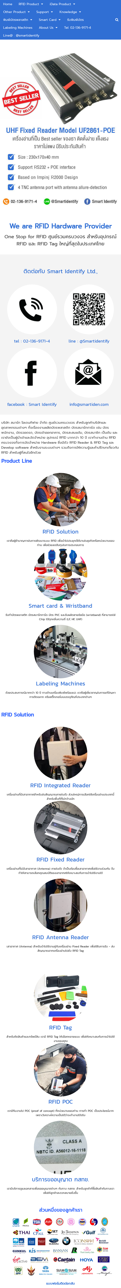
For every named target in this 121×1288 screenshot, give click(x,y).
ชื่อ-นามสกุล (23, 1171)
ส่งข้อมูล (60, 1237)
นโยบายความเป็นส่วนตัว (78, 1244)
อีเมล (20, 1196)
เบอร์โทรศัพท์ (24, 1184)
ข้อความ (20, 1209)
